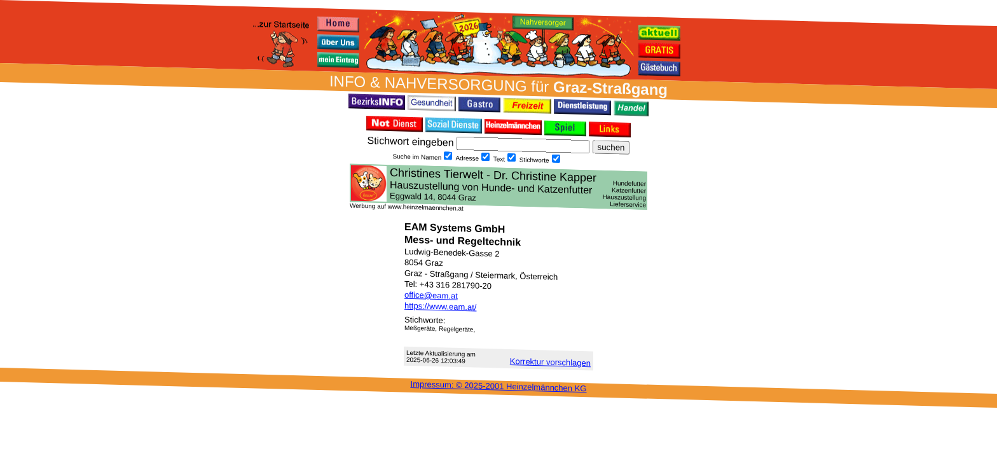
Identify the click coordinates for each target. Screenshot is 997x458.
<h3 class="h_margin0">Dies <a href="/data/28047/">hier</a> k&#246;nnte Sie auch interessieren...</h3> (498, 186)
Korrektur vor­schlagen (550, 362)
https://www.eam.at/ (440, 306)
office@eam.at (431, 295)
